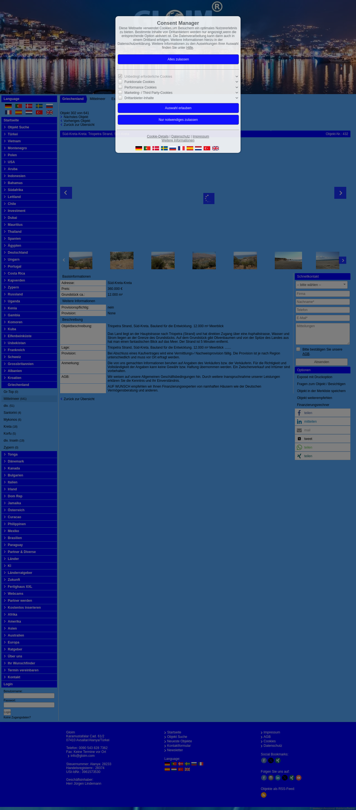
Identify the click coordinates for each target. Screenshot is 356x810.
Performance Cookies (141, 87)
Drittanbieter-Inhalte (139, 98)
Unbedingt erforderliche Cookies (148, 77)
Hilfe (189, 48)
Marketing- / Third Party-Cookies (149, 93)
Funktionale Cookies (140, 82)
